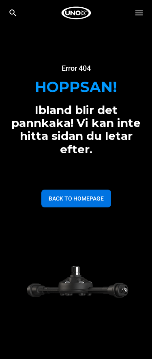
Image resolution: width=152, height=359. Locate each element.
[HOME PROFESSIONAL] (76, 13)
